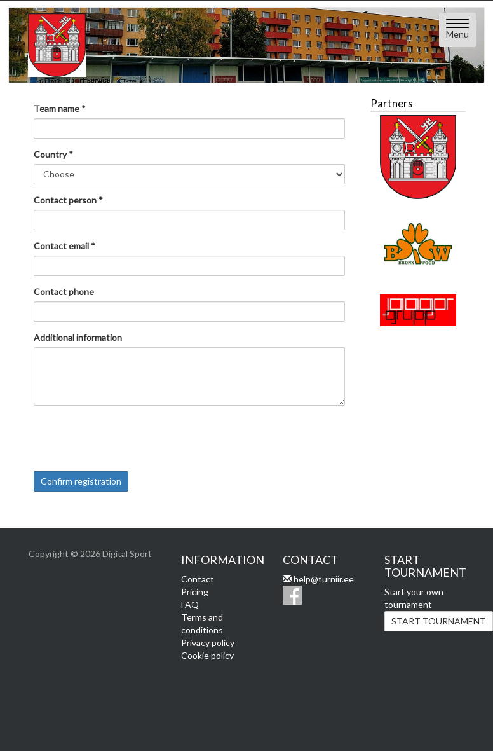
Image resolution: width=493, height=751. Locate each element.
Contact (197, 579)
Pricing (194, 591)
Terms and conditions (202, 623)
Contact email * (64, 245)
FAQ (190, 604)
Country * (53, 154)
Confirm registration (81, 481)
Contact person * (68, 200)
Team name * (60, 108)
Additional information (78, 337)
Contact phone (64, 291)
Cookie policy (207, 655)
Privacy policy (207, 642)
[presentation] (130, 440)
